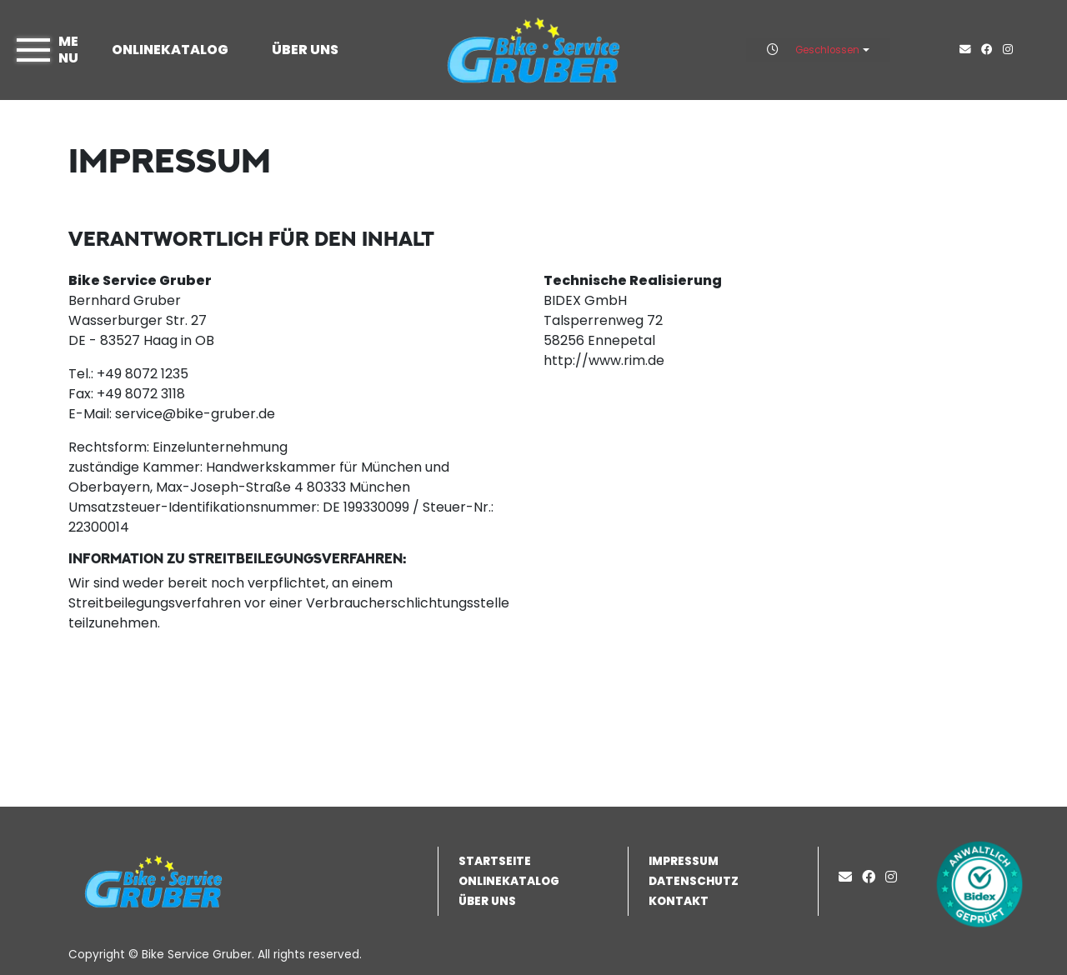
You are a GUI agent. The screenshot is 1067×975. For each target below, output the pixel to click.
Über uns (305, 49)
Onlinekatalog (170, 49)
